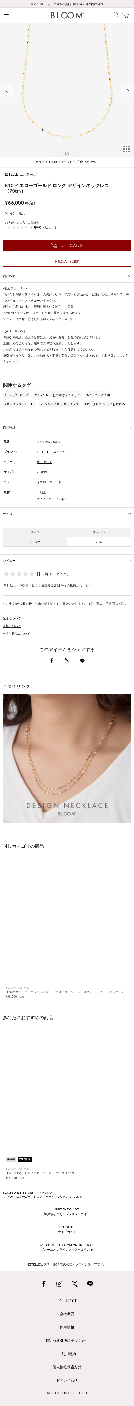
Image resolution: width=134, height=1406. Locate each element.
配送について (12, 618)
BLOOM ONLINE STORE (18, 1192)
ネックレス (44, 462)
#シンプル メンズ (17, 395)
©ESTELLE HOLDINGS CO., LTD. (67, 1393)
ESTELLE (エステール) (21, 174)
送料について (12, 626)
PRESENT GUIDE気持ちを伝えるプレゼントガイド (67, 1211)
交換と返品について (16, 633)
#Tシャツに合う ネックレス (60, 404)
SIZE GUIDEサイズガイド (67, 1229)
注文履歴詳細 (51, 585)
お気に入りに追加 (67, 261)
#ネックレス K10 (98, 395)
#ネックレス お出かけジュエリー (57, 395)
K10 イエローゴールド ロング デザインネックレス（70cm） (46, 1196)
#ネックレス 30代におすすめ (105, 404)
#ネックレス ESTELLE (20, 404)
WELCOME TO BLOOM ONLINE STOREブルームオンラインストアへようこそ (67, 1247)
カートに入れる (66, 245)
